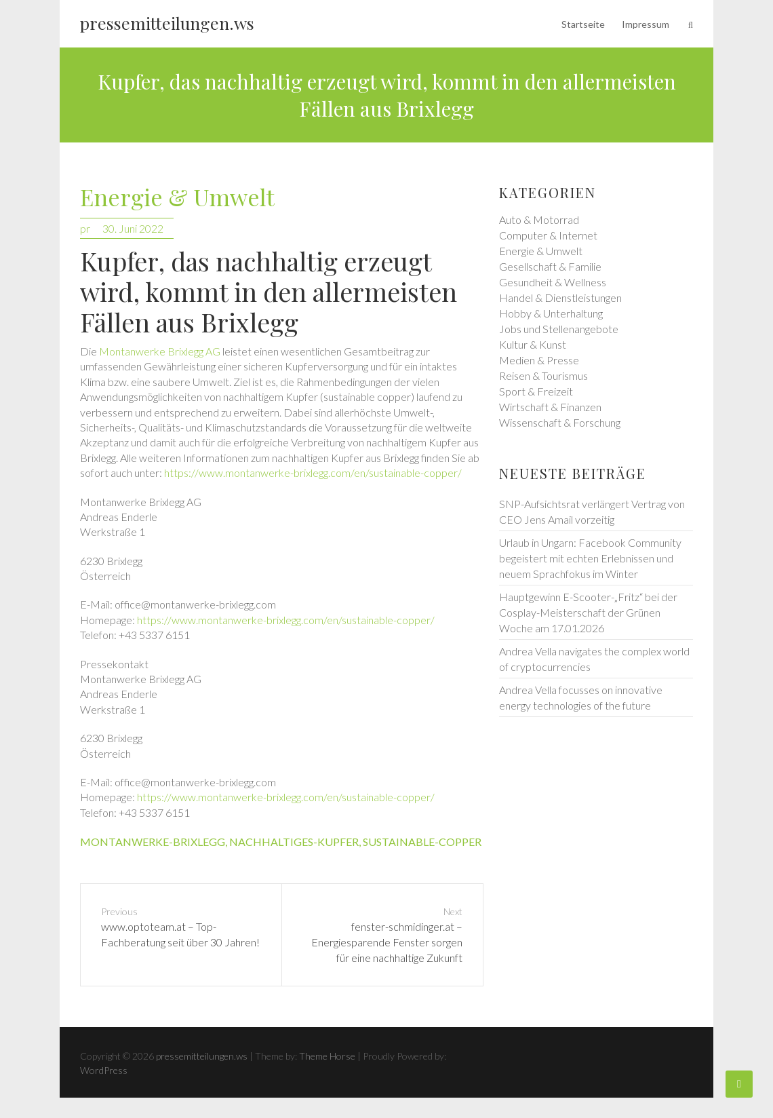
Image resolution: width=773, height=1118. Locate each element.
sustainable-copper (422, 841)
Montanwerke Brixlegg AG (159, 351)
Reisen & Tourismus (543, 375)
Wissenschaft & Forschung (559, 422)
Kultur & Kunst (532, 344)
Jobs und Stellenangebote (558, 328)
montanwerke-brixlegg (152, 841)
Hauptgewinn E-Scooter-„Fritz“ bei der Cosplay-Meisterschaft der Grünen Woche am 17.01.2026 (588, 612)
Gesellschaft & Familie (550, 266)
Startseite (583, 24)
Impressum (645, 24)
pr (85, 228)
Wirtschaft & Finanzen (550, 406)
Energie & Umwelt (177, 197)
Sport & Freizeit (536, 391)
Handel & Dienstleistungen (560, 297)
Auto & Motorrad (539, 219)
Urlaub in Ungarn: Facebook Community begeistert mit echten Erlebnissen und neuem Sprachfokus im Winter (590, 558)
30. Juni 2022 (132, 228)
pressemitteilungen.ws (167, 23)
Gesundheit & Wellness (552, 281)
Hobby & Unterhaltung (551, 313)
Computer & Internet (548, 235)
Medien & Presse (539, 359)
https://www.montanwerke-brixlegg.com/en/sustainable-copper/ (313, 472)
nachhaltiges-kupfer (294, 841)
